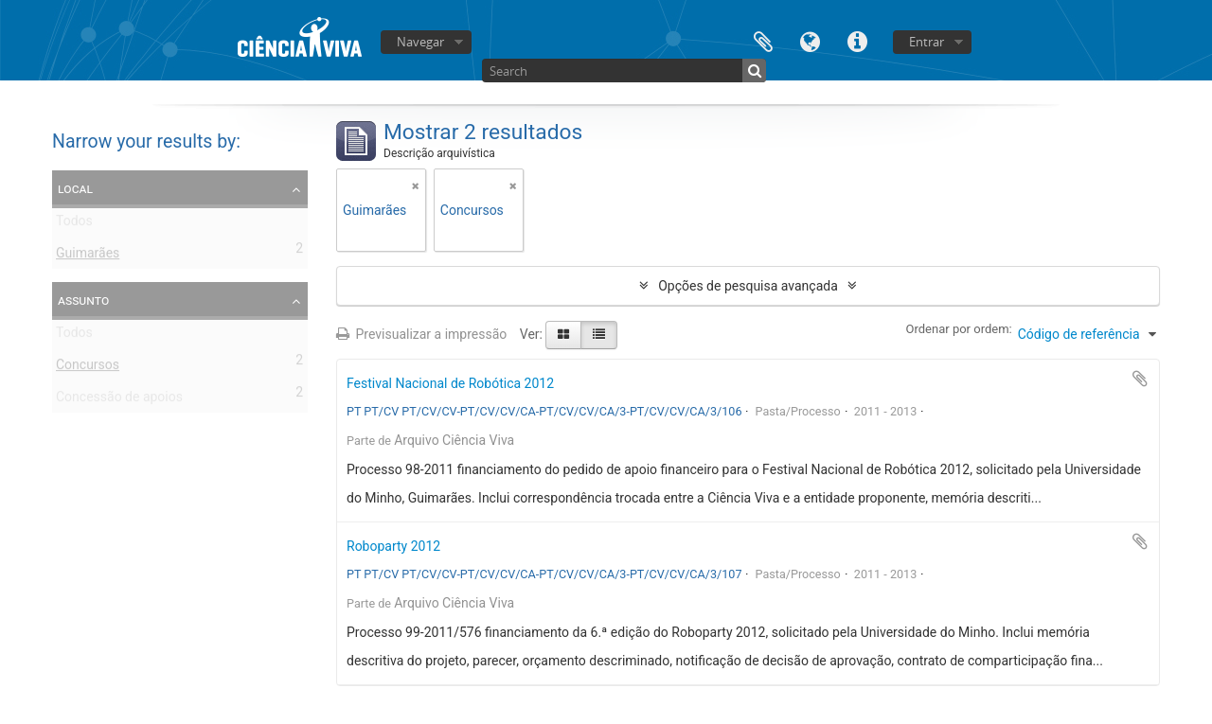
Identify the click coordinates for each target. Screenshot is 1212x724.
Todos (74, 224)
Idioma (810, 40)
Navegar (420, 41)
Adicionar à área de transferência (1140, 378)
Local (75, 188)
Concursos (87, 368)
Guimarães (87, 256)
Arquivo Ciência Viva (454, 440)
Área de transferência (763, 40)
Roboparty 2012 (393, 546)
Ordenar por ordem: (959, 329)
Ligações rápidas (858, 40)
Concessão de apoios (119, 400)
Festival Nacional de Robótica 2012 (450, 383)
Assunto (83, 300)
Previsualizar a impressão (421, 334)
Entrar (926, 41)
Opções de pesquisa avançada (748, 285)
